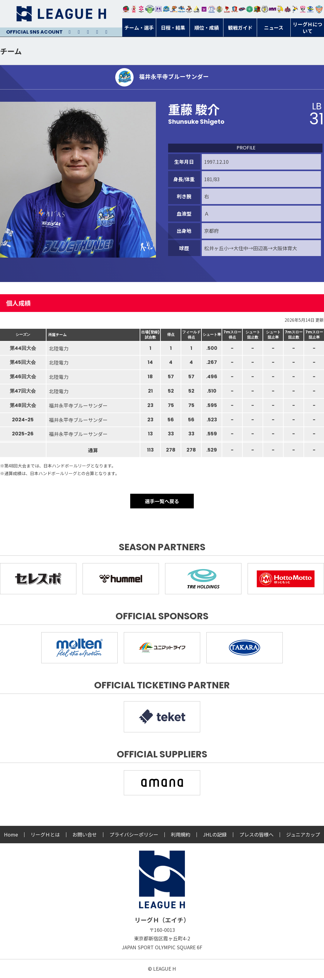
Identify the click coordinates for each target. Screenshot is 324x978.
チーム (11, 51)
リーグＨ (61, 13)
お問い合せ (84, 834)
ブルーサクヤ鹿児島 (310, 9)
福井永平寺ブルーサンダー (166, 9)
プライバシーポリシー (133, 834)
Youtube (88, 32)
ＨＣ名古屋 (265, 9)
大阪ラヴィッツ (280, 9)
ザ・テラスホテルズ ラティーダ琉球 (319, 9)
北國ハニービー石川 (249, 9)
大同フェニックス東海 (181, 9)
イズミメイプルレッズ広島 (288, 9)
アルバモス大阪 (197, 9)
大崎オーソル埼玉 (134, 9)
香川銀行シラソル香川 (295, 9)
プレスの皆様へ (256, 834)
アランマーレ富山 (242, 9)
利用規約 (180, 834)
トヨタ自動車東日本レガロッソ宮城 (126, 9)
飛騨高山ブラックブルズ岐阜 (257, 9)
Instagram (78, 32)
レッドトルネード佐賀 (227, 9)
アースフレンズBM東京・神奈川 (150, 9)
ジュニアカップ (303, 834)
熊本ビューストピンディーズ (303, 9)
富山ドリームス (158, 9)
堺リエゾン (204, 9)
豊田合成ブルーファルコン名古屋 (174, 9)
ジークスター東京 (141, 9)
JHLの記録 (215, 834)
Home (11, 834)
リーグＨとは (45, 834)
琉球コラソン (234, 9)
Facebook (97, 32)
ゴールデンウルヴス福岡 (219, 9)
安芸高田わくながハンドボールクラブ (211, 9)
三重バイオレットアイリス (272, 9)
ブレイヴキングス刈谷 (189, 9)
